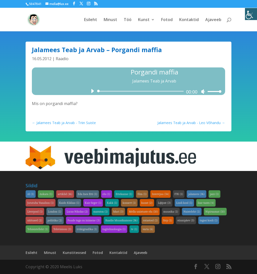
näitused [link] (34, 220)
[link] (251, 14)
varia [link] (148, 229)
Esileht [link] (90, 20)
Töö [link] (128, 20)
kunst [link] (147, 203)
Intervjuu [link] (160, 194)
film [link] (142, 194)
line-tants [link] (206, 203)
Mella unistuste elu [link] (143, 211)
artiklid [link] (65, 194)
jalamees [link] (196, 194)
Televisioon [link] (62, 229)
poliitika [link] (54, 220)
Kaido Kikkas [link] (69, 203)
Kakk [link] (112, 203)
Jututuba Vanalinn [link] (40, 203)
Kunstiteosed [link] (74, 252)
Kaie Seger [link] (93, 203)
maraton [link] (100, 211)
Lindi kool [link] (184, 203)
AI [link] (30, 194)
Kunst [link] (144, 20)
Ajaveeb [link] (213, 20)
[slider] (141, 91)
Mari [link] (118, 211)
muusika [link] (170, 211)
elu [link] (106, 194)
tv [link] (134, 229)
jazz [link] (214, 194)
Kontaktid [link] (189, 20)
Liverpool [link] (35, 211)
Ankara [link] (45, 194)
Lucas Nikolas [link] (77, 211)
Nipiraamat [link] (215, 211)
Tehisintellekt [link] (37, 229)
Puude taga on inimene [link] (84, 220)
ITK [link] (178, 194)
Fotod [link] (167, 20)
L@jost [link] (164, 203)
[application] (154, 91)
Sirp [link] (167, 220)
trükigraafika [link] (87, 229)
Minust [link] (110, 20)
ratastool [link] (150, 220)
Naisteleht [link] (191, 211)
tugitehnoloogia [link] (114, 229)
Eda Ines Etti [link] (87, 194)
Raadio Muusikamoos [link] (121, 220)
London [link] (54, 211)
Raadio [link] (62, 58)
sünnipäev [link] (186, 220)
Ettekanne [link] (124, 194)
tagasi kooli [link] (209, 220)
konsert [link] (129, 203)
